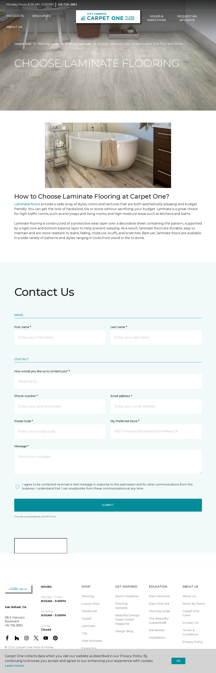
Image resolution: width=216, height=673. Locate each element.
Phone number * (26, 396)
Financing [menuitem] (89, 648)
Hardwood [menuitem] (89, 611)
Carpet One (22, 44)
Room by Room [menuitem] (194, 603)
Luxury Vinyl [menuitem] (90, 603)
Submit (108, 505)
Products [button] (15, 19)
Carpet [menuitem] (86, 618)
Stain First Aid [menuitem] (159, 603)
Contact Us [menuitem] (191, 623)
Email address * (121, 396)
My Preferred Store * (125, 421)
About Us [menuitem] (189, 596)
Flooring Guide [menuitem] (159, 611)
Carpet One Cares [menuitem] (191, 613)
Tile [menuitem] (84, 633)
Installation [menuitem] (157, 637)
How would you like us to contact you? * (42, 371)
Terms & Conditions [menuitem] (190, 632)
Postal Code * (23, 421)
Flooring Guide (48, 44)
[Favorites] (149, 31)
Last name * (119, 327)
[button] (144, 31)
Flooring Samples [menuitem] (121, 606)
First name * (22, 327)
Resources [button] (41, 19)
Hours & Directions (156, 21)
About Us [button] (14, 30)
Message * (21, 446)
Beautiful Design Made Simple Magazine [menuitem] (127, 619)
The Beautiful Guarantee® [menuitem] (158, 621)
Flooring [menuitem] (88, 596)
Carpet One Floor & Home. (35, 647)
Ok (178, 661)
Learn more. (14, 666)
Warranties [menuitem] (157, 630)
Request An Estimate (187, 21)
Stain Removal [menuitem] (159, 596)
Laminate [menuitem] (88, 626)
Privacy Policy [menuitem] (193, 642)
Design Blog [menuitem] (124, 631)
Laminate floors (27, 204)
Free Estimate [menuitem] (92, 641)
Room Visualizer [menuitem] (127, 596)
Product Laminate (78, 44)
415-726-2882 (67, 7)
